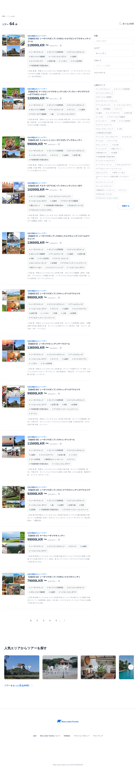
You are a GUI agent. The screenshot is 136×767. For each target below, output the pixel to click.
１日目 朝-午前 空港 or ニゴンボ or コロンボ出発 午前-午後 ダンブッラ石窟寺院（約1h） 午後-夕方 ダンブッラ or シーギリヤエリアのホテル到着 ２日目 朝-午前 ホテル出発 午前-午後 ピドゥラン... (59, 421)
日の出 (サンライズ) (76, 205)
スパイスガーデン (37, 61)
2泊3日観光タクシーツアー (37, 574)
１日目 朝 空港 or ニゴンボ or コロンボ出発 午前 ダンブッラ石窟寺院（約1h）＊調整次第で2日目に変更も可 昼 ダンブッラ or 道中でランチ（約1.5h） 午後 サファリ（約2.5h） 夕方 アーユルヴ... (59, 326)
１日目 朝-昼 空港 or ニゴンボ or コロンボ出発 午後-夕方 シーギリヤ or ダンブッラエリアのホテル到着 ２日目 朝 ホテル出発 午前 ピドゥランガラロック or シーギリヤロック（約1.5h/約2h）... (59, 73)
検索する (125, 206)
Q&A (35, 736)
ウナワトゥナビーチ (61, 258)
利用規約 (67, 736)
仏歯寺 (74, 57)
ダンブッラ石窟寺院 (56, 52)
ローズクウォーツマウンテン (60, 196)
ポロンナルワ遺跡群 (38, 57)
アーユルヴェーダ (56, 110)
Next (131, 667)
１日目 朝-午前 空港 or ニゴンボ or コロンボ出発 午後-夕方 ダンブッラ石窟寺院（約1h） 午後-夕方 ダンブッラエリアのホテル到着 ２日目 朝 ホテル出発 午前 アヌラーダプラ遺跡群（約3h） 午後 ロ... (59, 218)
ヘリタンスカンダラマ (58, 57)
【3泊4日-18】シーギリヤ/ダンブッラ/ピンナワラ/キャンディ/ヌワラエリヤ (59, 490)
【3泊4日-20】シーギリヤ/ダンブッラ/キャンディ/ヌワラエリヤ (54, 389)
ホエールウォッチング (39, 263)
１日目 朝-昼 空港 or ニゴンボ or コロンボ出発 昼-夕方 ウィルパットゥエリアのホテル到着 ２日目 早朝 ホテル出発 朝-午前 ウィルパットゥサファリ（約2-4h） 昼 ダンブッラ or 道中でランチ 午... (59, 168)
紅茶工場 (52, 61)
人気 (64, 313)
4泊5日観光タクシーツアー (37, 36)
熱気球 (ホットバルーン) (54, 459)
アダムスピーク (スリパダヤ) (41, 210)
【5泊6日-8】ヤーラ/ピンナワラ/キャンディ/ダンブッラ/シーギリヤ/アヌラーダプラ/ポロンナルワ (59, 93)
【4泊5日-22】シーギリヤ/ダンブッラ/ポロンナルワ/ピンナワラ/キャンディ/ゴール (59, 40)
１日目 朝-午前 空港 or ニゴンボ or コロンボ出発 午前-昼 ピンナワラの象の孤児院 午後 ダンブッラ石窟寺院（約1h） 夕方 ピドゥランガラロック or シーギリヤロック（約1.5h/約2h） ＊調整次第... (59, 517)
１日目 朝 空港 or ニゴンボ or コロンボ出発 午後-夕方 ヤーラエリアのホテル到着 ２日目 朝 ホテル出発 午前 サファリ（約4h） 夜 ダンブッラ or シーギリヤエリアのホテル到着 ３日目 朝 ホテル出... (59, 559)
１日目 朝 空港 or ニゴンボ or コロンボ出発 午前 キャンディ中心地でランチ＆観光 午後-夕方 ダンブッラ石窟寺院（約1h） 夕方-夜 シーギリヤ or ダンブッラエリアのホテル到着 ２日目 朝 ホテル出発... (59, 600)
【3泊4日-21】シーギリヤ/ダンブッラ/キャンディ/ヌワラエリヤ (54, 293)
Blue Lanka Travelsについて (51, 736)
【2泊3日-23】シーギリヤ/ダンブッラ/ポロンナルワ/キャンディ (54, 577)
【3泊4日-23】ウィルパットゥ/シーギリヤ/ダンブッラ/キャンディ (55, 140)
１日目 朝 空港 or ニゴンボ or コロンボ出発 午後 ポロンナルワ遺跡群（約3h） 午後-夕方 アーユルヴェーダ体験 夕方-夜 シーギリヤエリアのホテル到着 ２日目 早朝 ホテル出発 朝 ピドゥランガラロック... (59, 275)
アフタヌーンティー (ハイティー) (74, 263)
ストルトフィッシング (55, 267)
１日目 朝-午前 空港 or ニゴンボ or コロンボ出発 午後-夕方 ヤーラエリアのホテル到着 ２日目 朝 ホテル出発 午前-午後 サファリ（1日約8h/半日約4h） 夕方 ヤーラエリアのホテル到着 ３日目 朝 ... (59, 122)
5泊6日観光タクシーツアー (37, 89)
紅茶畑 (54, 263)
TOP (3, 16)
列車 (32, 258)
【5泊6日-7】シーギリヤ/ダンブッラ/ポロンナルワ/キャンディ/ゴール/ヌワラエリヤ (59, 237)
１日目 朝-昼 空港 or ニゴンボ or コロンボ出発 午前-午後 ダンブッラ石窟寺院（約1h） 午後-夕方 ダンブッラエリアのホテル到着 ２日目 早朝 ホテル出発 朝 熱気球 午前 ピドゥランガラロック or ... (58, 472)
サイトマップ (97, 736)
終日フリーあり (36, 267)
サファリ (72, 110)
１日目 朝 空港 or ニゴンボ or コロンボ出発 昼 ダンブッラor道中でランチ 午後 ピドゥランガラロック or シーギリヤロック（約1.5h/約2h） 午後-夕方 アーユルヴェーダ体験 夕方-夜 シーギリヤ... (59, 371)
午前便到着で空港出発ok (40, 66)
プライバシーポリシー (81, 736)
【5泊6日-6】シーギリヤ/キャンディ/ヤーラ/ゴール (49, 344)
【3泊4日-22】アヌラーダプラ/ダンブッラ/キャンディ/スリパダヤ (55, 186)
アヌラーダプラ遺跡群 (39, 114)
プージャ (34, 414)
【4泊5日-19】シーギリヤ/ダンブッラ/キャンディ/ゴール (51, 440)
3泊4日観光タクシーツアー (37, 137)
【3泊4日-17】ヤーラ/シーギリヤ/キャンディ (46, 536)
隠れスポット (35, 205)
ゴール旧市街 (77, 61)
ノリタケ (64, 61)
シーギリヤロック (37, 52)
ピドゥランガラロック (77, 52)
